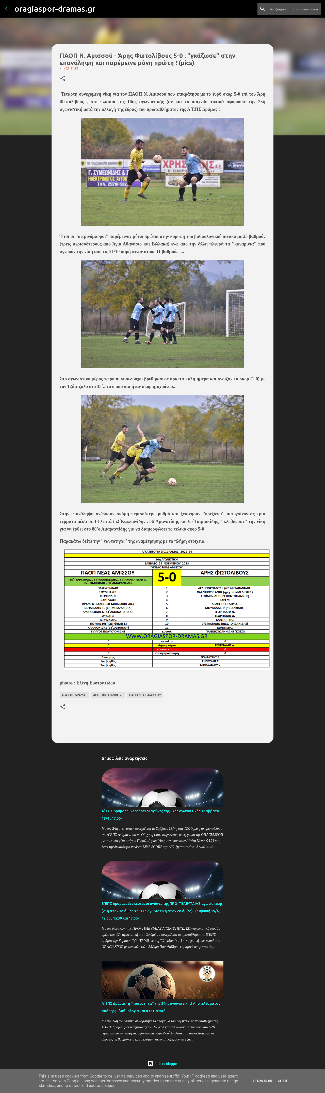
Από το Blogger (163, 1064)
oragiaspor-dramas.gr (54, 8)
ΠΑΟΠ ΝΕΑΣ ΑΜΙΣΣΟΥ (145, 695)
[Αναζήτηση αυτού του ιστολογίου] (294, 9)
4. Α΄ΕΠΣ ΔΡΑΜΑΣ (74, 695)
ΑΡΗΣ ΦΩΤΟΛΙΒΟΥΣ (108, 695)
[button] (63, 78)
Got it (282, 1081)
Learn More (263, 1081)
